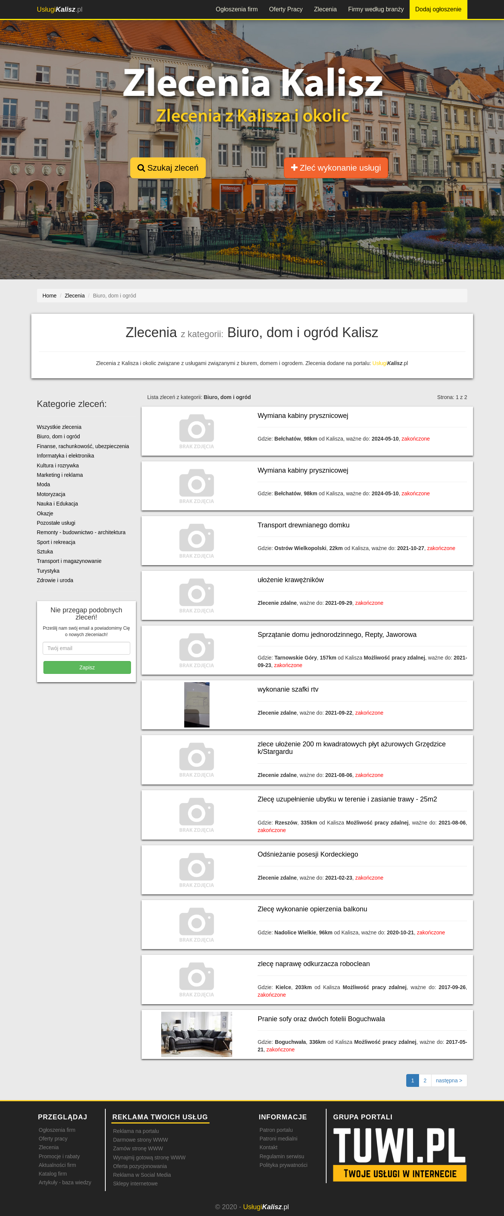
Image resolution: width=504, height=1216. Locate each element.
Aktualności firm (57, 1165)
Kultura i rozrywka (58, 465)
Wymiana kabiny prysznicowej (302, 415)
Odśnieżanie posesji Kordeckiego (307, 854)
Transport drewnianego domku (303, 525)
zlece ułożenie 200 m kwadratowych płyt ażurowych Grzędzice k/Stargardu (351, 747)
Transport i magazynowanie (69, 561)
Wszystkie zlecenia (59, 427)
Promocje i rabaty (59, 1156)
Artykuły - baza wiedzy (65, 1182)
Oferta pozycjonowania (140, 1166)
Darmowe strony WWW (140, 1140)
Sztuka (45, 552)
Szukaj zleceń (168, 168)
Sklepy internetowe (135, 1184)
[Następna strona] (449, 1080)
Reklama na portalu (136, 1131)
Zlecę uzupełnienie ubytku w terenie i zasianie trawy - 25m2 (347, 799)
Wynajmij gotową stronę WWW (149, 1157)
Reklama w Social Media (142, 1175)
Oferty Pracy (286, 9)
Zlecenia (325, 9)
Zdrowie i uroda (55, 580)
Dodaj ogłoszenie (438, 9)
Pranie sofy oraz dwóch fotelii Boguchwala (321, 1019)
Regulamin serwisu (282, 1156)
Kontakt (268, 1147)
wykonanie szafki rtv (287, 689)
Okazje (45, 513)
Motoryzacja (51, 494)
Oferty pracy (53, 1139)
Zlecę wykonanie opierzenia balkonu (312, 909)
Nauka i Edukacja (57, 504)
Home (50, 296)
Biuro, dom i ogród (58, 436)
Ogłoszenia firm (237, 9)
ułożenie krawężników (290, 580)
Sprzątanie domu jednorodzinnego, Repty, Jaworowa (336, 634)
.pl (60, 9)
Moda (43, 484)
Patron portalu (276, 1130)
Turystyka (48, 571)
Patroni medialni (278, 1139)
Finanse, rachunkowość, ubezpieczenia (83, 446)
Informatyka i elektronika (65, 456)
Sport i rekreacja (56, 542)
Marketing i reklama (60, 475)
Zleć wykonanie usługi (336, 168)
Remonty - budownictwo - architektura (81, 532)
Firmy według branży (376, 9)
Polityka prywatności (284, 1165)
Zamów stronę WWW (138, 1148)
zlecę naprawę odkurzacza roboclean (313, 964)
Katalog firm (53, 1174)
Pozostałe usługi (56, 523)
